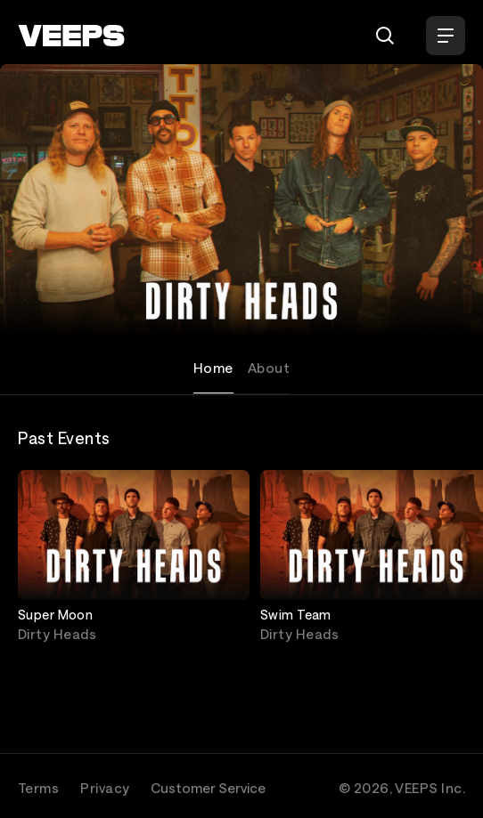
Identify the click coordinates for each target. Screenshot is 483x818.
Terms (38, 788)
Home (213, 368)
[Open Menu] (445, 35)
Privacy (104, 788)
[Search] (385, 35)
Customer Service (208, 788)
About (269, 368)
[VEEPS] (71, 35)
